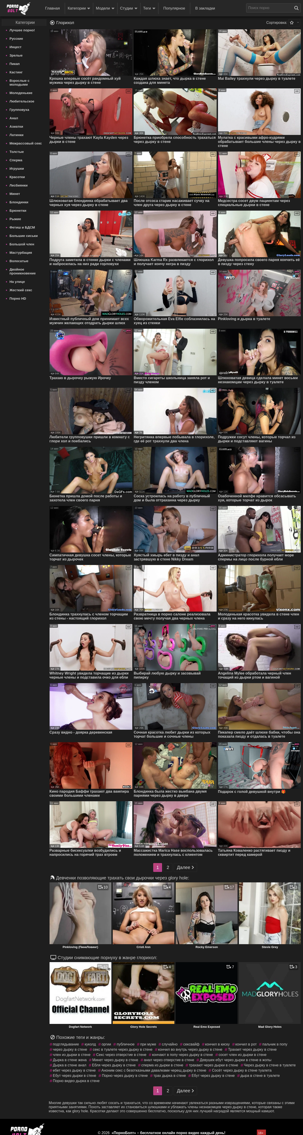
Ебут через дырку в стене (213, 1076)
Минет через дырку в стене (115, 1060)
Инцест (16, 47)
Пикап (15, 64)
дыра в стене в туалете (260, 1076)
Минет (15, 194)
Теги (149, 8)
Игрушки (17, 168)
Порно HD (18, 298)
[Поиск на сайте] (297, 8)
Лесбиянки (19, 185)
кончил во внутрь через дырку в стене (190, 1049)
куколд (90, 1044)
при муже (148, 1044)
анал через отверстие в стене (169, 1060)
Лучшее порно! (22, 30)
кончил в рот (246, 1044)
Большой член (22, 244)
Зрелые (16, 55)
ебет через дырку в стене (74, 1070)
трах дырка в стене (169, 1076)
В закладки (205, 8)
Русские (16, 38)
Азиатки (16, 126)
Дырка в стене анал (69, 1065)
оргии (106, 1044)
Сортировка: (276, 23)
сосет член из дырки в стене (243, 1055)
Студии (129, 8)
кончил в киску (217, 1044)
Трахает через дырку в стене (252, 1049)
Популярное (174, 8)
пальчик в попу (274, 1044)
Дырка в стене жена (70, 1060)
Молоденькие (21, 93)
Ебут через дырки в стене (74, 1076)
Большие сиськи (24, 236)
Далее (185, 867)
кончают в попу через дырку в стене (182, 1055)
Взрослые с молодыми (20, 82)
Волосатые (19, 261)
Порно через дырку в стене (125, 1076)
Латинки (17, 135)
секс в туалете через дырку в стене (122, 1049)
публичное (126, 1044)
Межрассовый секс (26, 143)
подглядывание (66, 1044)
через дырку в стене (70, 1049)
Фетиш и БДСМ (22, 227)
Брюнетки (18, 210)
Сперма (16, 160)
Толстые (17, 152)
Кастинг (16, 72)
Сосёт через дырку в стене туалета (241, 1070)
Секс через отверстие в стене (121, 1055)
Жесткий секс (21, 290)
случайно (170, 1044)
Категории (79, 8)
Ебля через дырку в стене (114, 1065)
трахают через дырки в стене (213, 1065)
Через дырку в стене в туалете (270, 1065)
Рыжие (15, 219)
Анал (14, 118)
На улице (17, 282)
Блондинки (19, 202)
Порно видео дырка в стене (76, 1081)
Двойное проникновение (23, 271)
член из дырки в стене (71, 1055)
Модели (105, 8)
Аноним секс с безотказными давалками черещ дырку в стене (153, 1070)
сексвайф (191, 1044)
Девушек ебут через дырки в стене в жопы (235, 1060)
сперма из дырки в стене (162, 1065)
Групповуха (19, 110)
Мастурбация (21, 252)
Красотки (17, 177)
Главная (52, 8)
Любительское (22, 101)
